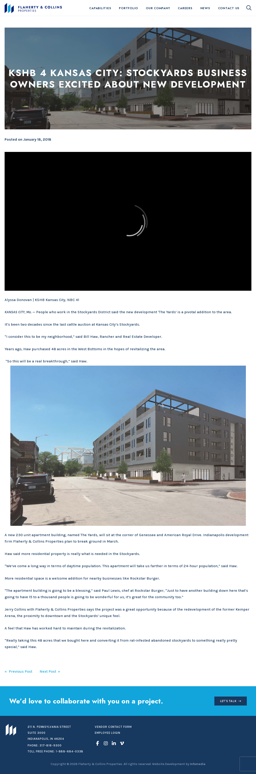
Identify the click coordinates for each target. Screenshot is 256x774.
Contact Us (229, 8)
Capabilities (100, 8)
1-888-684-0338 (69, 751)
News (205, 8)
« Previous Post (18, 671)
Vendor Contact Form (113, 726)
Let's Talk (228, 701)
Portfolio (128, 8)
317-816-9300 (51, 745)
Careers (185, 8)
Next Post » (50, 671)
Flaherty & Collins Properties (33, 8)
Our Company (158, 8)
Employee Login (107, 732)
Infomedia (197, 764)
